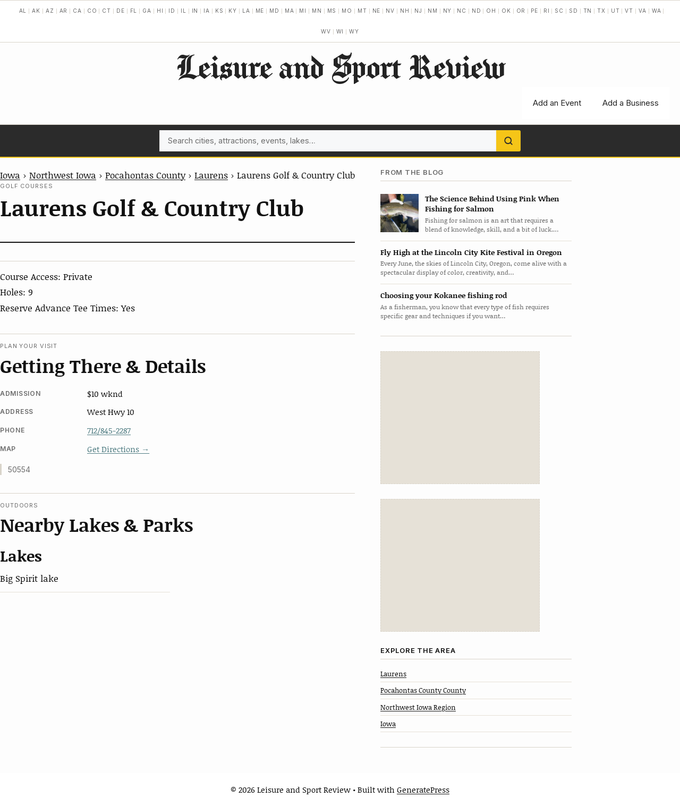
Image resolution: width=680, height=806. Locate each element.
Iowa (10, 174)
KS (219, 10)
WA (656, 10)
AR (64, 10)
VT (629, 10)
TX (601, 10)
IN (195, 10)
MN (317, 10)
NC (461, 10)
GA (146, 10)
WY (354, 31)
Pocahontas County (145, 174)
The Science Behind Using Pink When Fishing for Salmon (492, 203)
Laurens (211, 174)
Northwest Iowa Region (418, 707)
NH (405, 10)
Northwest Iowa (62, 174)
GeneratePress (423, 789)
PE (534, 10)
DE (120, 10)
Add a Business (630, 103)
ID (171, 10)
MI (303, 10)
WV (326, 31)
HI (160, 10)
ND (476, 10)
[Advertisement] (460, 417)
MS (332, 10)
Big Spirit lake (29, 578)
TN (587, 10)
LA (246, 10)
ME (260, 10)
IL (183, 10)
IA (206, 10)
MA (289, 10)
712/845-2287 (109, 430)
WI (340, 31)
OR (521, 10)
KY (232, 10)
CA (77, 10)
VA (643, 10)
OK (506, 10)
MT (362, 10)
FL (134, 10)
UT (615, 10)
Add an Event (557, 103)
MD (274, 10)
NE (376, 10)
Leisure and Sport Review (340, 66)
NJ (418, 10)
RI (546, 10)
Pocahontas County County (423, 690)
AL (23, 10)
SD (573, 10)
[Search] (508, 140)
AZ (50, 10)
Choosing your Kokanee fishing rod (443, 295)
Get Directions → (118, 449)
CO (92, 10)
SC (559, 10)
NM (433, 10)
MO (347, 10)
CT (106, 10)
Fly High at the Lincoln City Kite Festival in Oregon (471, 252)
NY (447, 10)
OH (491, 10)
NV (390, 10)
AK (36, 10)
